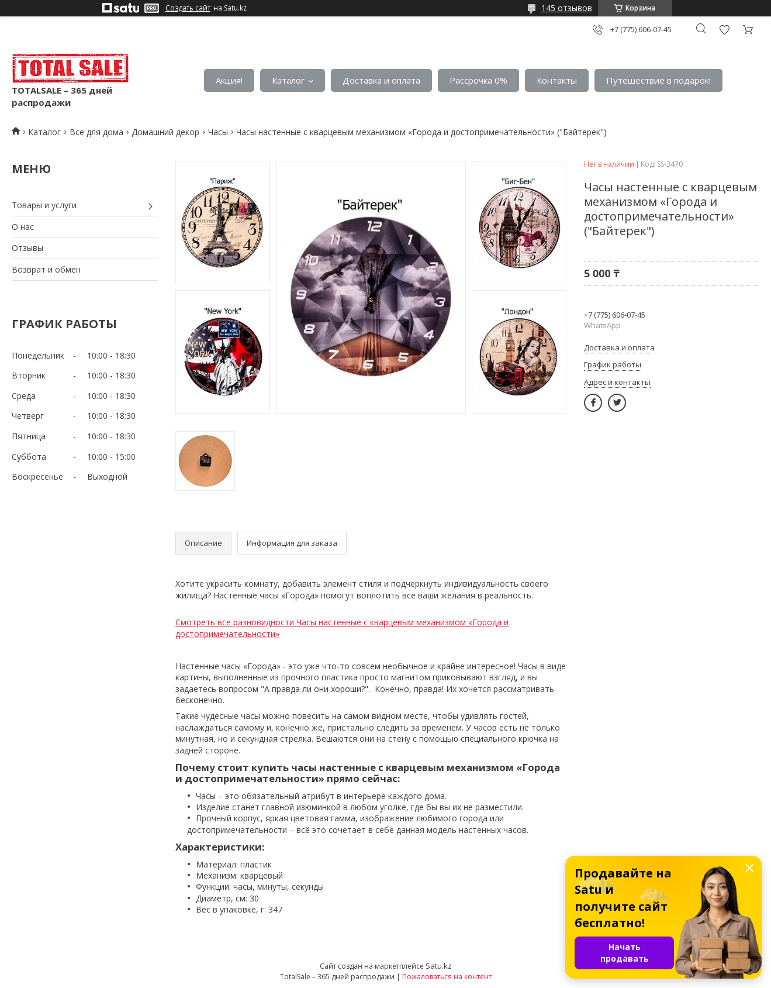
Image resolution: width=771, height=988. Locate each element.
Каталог (288, 80)
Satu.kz (439, 966)
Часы (218, 131)
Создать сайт (187, 8)
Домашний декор (165, 131)
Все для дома (96, 131)
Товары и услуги (44, 205)
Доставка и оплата (381, 80)
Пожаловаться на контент (447, 977)
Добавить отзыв (724, 30)
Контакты (557, 80)
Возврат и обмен (46, 269)
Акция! (229, 80)
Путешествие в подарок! (658, 80)
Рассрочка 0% (478, 80)
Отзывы (27, 247)
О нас (23, 226)
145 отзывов (566, 7)
